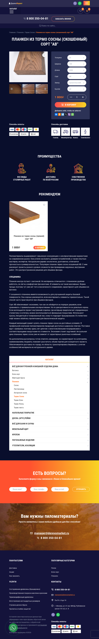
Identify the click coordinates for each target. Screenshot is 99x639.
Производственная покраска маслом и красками (28, 593)
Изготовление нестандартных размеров (24, 601)
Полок (53, 568)
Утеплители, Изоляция (50, 445)
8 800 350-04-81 (37, 18)
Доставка (13, 568)
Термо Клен (18, 400)
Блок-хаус (16, 374)
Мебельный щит (50, 429)
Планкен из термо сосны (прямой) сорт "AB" (29, 237)
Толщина (58, 58)
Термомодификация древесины (21, 597)
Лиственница (19, 389)
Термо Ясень (19, 404)
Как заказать (14, 576)
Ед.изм (57, 89)
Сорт (56, 76)
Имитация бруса (18, 378)
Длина (57, 70)
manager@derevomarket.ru (49, 533)
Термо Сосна (19, 396)
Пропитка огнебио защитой (19, 609)
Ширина (58, 64)
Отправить (81, 489)
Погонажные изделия (50, 440)
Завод (57, 83)
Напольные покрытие (50, 412)
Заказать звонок (63, 19)
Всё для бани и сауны (50, 423)
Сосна (16, 385)
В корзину (39, 248)
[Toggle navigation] (86, 3)
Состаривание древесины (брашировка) (24, 589)
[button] (12, 89)
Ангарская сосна (20, 393)
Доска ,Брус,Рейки (50, 418)
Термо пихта (19, 407)
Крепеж (50, 434)
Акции (11, 572)
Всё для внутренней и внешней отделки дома (50, 366)
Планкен (15, 381)
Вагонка (15, 370)
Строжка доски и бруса (18, 605)
